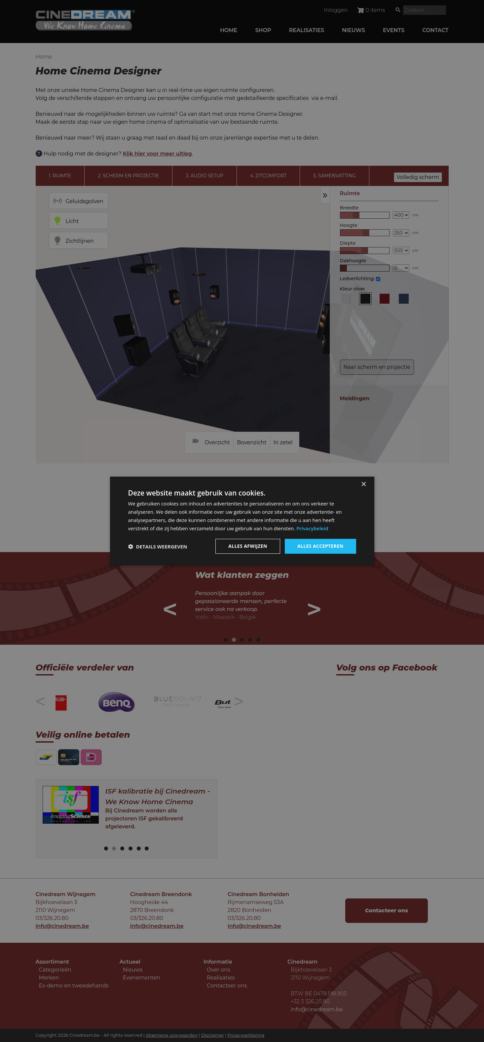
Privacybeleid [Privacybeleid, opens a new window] (312, 528)
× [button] (363, 484)
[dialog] (242, 521)
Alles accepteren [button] (320, 546)
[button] (157, 546)
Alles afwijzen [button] (247, 546)
